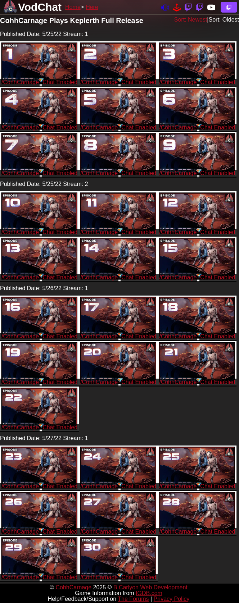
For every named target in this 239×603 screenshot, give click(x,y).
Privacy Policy (172, 599)
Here (92, 7)
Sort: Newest (190, 20)
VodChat (40, 7)
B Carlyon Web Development (150, 587)
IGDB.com (149, 593)
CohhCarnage (73, 587)
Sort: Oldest (224, 20)
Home (73, 7)
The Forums (133, 599)
